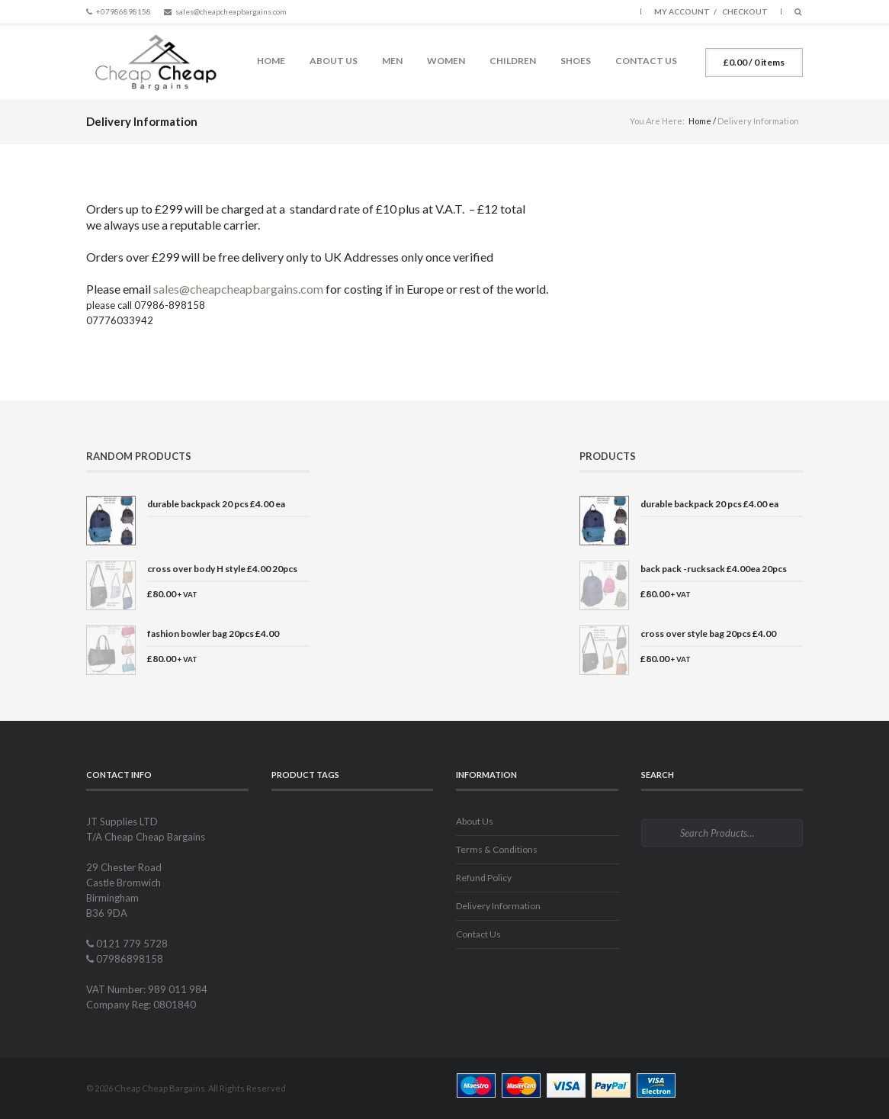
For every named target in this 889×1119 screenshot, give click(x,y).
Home (271, 60)
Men (392, 60)
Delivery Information (498, 906)
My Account (682, 11)
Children (512, 60)
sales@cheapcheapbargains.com (231, 11)
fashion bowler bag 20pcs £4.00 (213, 633)
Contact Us (646, 60)
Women (446, 60)
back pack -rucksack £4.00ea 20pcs (713, 568)
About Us (334, 60)
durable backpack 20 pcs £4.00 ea (216, 504)
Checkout (745, 11)
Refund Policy (484, 877)
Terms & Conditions (497, 849)
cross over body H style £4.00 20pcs (222, 568)
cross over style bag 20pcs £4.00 (708, 633)
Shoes (575, 60)
